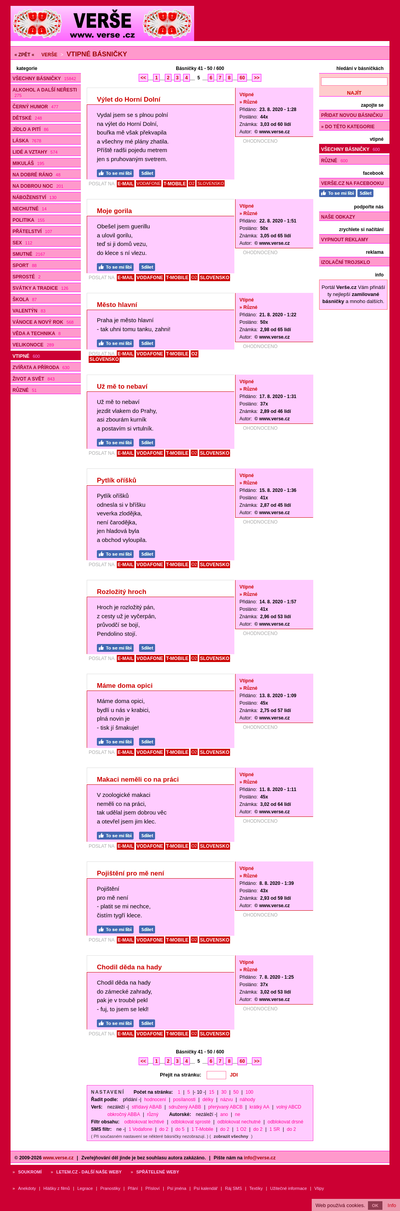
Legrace (85, 1188)
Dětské (27, 118)
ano (224, 1114)
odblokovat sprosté (191, 1122)
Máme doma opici (125, 685)
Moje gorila (114, 211)
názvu (226, 1099)
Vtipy (319, 1188)
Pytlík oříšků (116, 480)
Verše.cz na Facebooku (352, 183)
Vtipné (26, 356)
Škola (24, 299)
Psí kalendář (206, 1188)
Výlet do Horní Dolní (128, 99)
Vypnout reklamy (344, 239)
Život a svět (33, 379)
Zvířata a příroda (41, 367)
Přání (133, 1188)
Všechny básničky (44, 78)
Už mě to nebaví (122, 386)
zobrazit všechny (231, 1136)
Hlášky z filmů (56, 1188)
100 (250, 1092)
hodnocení (155, 1099)
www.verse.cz (58, 1158)
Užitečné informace (288, 1188)
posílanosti (184, 1099)
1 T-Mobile (202, 1129)
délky (207, 1099)
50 (235, 1092)
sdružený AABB (185, 1107)
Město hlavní (117, 305)
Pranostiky (110, 1188)
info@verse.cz (259, 1158)
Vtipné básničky (96, 54)
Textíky (255, 1188)
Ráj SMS (233, 1188)
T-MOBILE (175, 184)
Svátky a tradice (40, 288)
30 (223, 1092)
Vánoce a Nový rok (42, 322)
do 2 (163, 1129)
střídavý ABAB (147, 1107)
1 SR (275, 1129)
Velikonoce (33, 345)
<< (143, 78)
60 (242, 78)
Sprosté (26, 277)
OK (375, 1205)
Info (392, 1205)
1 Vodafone (140, 1129)
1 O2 (241, 1129)
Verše (49, 54)
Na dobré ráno (36, 175)
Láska (26, 141)
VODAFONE (149, 183)
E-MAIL (126, 184)
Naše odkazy (338, 217)
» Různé (248, 102)
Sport (24, 265)
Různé (24, 390)
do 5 (179, 1129)
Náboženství (34, 197)
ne (237, 1114)
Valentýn (28, 311)
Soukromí (30, 1172)
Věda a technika (36, 333)
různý (152, 1114)
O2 (192, 183)
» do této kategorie (348, 126)
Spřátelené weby (157, 1172)
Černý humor (35, 106)
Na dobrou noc (37, 186)
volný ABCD (288, 1107)
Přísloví (152, 1188)
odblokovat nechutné (239, 1122)
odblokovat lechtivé (144, 1122)
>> (256, 78)
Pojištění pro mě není (130, 873)
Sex (22, 243)
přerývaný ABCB (225, 1107)
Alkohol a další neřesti (44, 92)
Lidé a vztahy (34, 152)
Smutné (28, 254)
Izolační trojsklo (345, 262)
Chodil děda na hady (129, 967)
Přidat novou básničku (352, 115)
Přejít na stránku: (180, 1075)
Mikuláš (28, 163)
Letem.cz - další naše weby (88, 1172)
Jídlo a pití (30, 129)
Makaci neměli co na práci (138, 779)
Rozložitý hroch (121, 592)
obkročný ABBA (123, 1114)
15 (211, 1092)
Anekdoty (27, 1188)
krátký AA (260, 1107)
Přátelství (32, 231)
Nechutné (29, 209)
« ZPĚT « (24, 54)
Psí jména (176, 1188)
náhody (247, 1099)
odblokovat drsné (285, 1122)
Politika (28, 220)
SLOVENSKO (210, 183)
